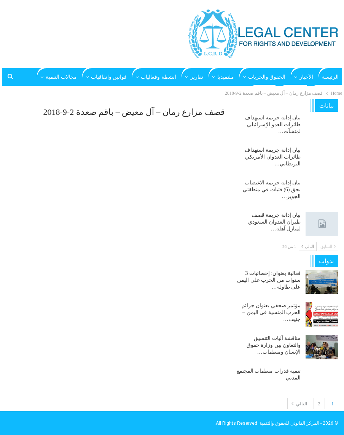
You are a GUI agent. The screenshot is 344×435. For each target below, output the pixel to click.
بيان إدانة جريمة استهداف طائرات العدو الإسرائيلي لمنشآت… (273, 124)
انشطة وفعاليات (158, 77)
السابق (328, 246)
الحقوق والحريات (267, 77)
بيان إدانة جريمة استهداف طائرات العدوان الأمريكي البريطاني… (273, 157)
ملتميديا (225, 77)
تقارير (196, 77)
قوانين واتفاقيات (109, 77)
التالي (307, 246)
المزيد (70, 77)
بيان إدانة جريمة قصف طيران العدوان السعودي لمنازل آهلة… (274, 222)
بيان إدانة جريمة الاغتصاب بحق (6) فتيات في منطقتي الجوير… (272, 189)
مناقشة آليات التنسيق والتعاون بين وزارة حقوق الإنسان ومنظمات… (274, 345)
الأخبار (306, 77)
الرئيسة (330, 77)
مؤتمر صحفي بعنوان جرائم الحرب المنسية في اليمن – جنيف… (271, 312)
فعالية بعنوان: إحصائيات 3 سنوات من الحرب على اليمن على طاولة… (269, 280)
